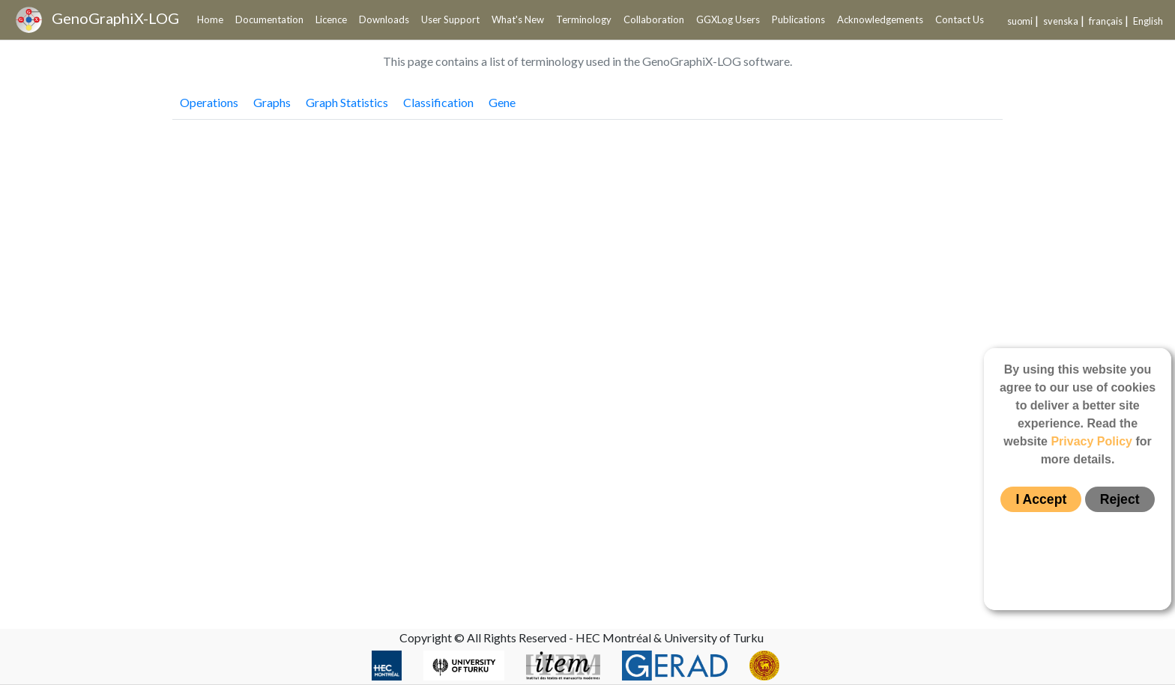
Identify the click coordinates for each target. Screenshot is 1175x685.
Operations (209, 102)
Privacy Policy (1091, 441)
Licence (331, 19)
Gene (502, 102)
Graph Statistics (347, 102)
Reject (1120, 499)
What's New (518, 19)
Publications (798, 19)
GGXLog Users (728, 19)
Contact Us (959, 19)
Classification (438, 102)
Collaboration (653, 19)
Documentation (269, 19)
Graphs (272, 102)
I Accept (1040, 499)
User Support (450, 19)
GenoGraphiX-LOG (97, 20)
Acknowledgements (880, 19)
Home (210, 19)
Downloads (384, 19)
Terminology (583, 19)
